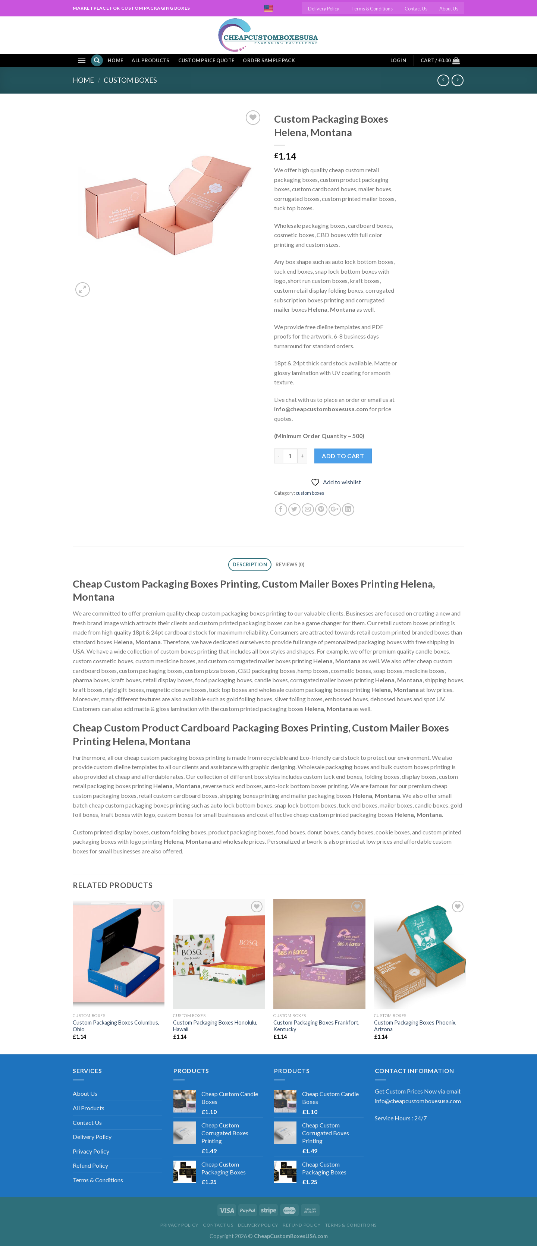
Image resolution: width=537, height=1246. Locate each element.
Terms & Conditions (372, 9)
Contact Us (416, 9)
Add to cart (343, 455)
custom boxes (130, 80)
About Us (448, 9)
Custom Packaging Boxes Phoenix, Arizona (415, 1026)
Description (250, 564)
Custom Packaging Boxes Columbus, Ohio (116, 1026)
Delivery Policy (323, 9)
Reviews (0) (290, 564)
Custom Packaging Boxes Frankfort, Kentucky (316, 1026)
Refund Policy (90, 1165)
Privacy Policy (91, 1151)
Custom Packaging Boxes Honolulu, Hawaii (215, 1026)
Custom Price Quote (206, 60)
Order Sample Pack (269, 60)
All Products (150, 60)
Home (115, 60)
